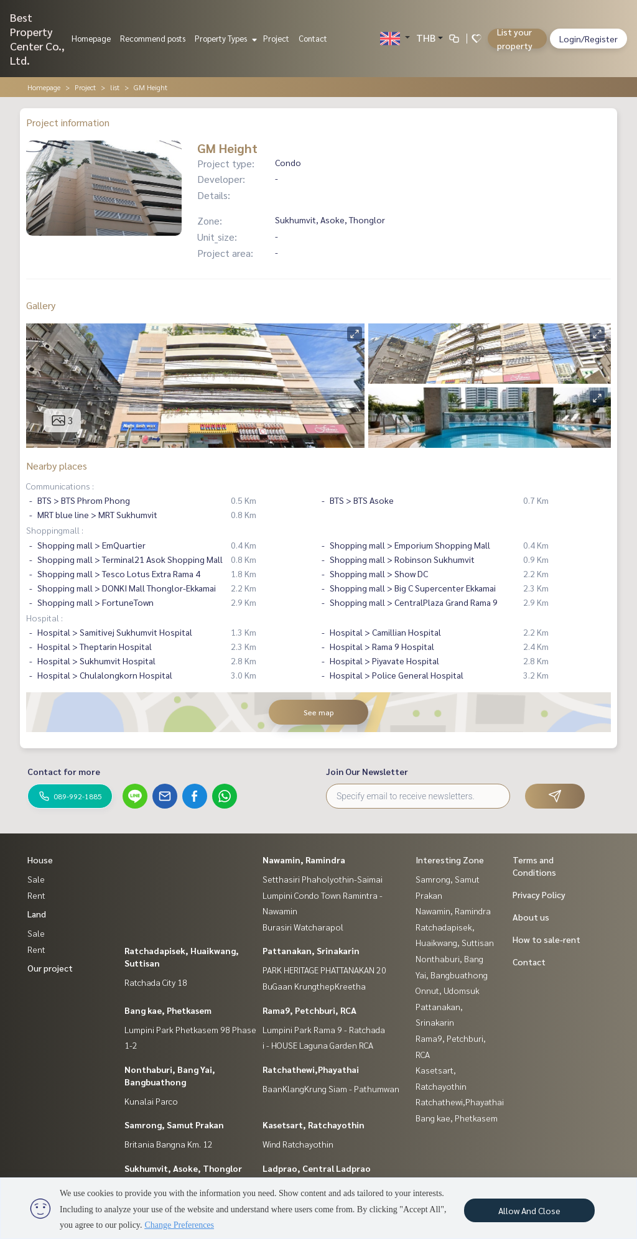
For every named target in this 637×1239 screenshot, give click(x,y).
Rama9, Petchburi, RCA (309, 1010)
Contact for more (63, 771)
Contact (313, 38)
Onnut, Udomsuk (448, 990)
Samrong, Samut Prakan (174, 1124)
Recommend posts (152, 38)
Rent (36, 895)
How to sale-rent (546, 939)
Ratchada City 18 (155, 982)
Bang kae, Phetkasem (168, 1010)
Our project (50, 967)
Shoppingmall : (54, 530)
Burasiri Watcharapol (303, 926)
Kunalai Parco (151, 1101)
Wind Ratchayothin (298, 1143)
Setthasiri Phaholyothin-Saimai (323, 878)
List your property (514, 38)
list (114, 87)
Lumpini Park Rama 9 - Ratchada (324, 1029)
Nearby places (56, 465)
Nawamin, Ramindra (304, 859)
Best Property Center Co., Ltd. (37, 38)
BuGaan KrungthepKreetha (314, 985)
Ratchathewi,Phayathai (311, 1069)
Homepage (91, 38)
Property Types (224, 38)
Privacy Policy (539, 894)
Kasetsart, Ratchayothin (314, 1124)
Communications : (60, 485)
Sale (36, 878)
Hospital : (44, 617)
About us (531, 916)
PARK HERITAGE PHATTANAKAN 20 (324, 969)
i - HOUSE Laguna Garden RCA (318, 1045)
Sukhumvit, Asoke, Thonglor (183, 1168)
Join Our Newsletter (367, 771)
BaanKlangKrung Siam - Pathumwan (331, 1088)
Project (276, 38)
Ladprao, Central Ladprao (317, 1168)
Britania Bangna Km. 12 (168, 1143)
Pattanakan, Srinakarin (311, 950)
